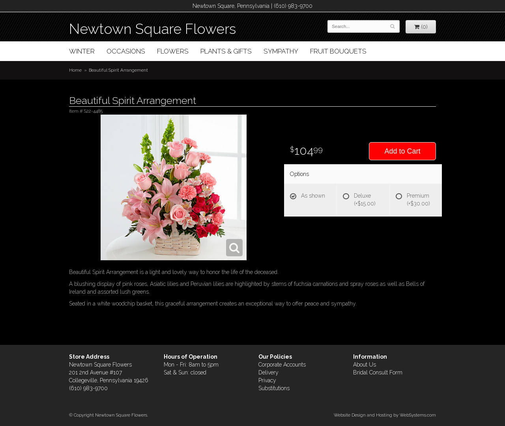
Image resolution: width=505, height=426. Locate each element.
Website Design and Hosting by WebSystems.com (385, 415)
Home (75, 70)
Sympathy (281, 51)
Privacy (267, 380)
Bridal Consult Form (377, 372)
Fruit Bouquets (338, 51)
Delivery (268, 372)
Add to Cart (402, 151)
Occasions (126, 51)
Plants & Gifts (226, 51)
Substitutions (274, 388)
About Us (364, 364)
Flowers (173, 51)
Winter (82, 51)
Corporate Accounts (282, 364)
